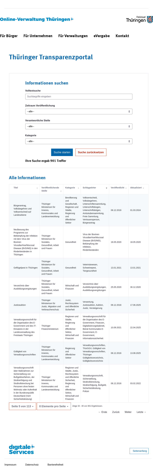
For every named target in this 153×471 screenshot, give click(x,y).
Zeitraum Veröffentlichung (40, 105)
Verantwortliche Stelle (37, 120)
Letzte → (141, 412)
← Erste (102, 412)
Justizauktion (20, 305)
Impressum (10, 464)
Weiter (128, 412)
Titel (16, 187)
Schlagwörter (89, 187)
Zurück (115, 412)
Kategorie (30, 135)
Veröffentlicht (117, 187)
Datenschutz (32, 464)
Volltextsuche (33, 90)
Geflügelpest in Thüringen (26, 268)
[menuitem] (8, 36)
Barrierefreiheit (55, 464)
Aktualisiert (136, 187)
